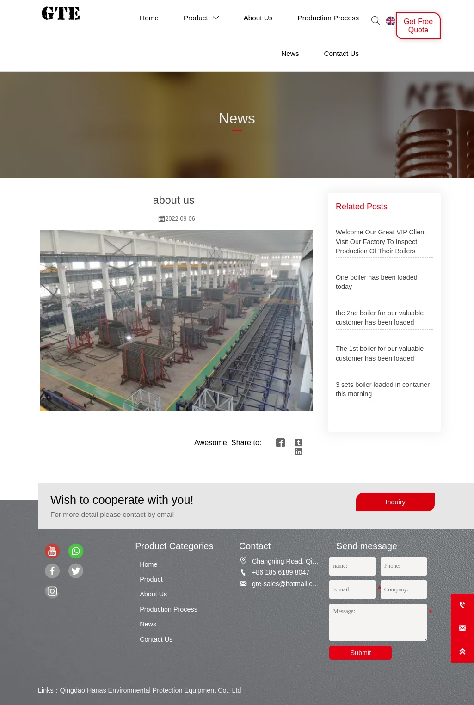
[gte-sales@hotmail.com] (462, 628)
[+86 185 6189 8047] (462, 605)
